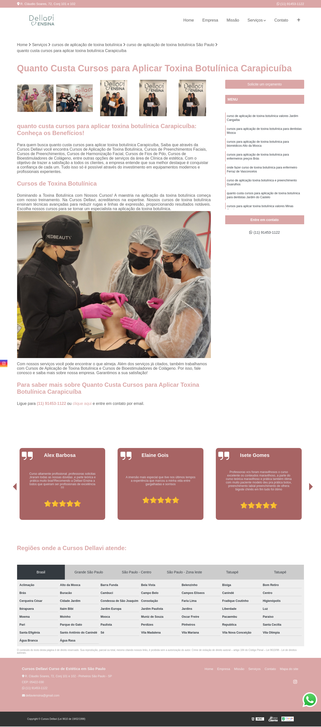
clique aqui (82, 404)
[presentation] (8, 506)
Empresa (210, 20)
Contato (281, 20)
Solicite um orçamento (264, 84)
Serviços (255, 20)
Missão (232, 20)
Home (188, 20)
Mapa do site (290, 669)
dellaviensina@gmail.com (41, 696)
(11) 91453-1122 (290, 4)
